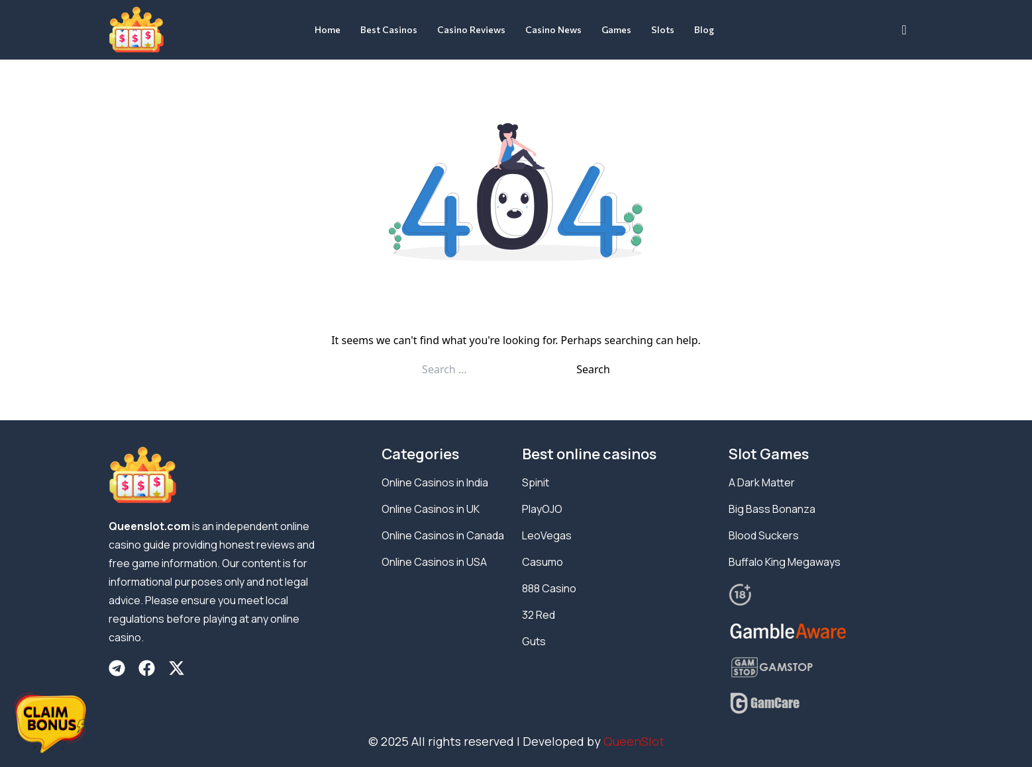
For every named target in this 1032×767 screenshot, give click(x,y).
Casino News (553, 29)
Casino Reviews (471, 29)
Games (616, 29)
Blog (704, 29)
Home (327, 29)
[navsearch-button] (904, 30)
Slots (662, 29)
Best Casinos (388, 29)
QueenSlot (633, 741)
